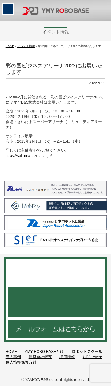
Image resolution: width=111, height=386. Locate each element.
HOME (10, 46)
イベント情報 (26, 46)
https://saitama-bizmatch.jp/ (29, 155)
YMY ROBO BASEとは (44, 351)
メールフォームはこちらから (55, 329)
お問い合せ (92, 357)
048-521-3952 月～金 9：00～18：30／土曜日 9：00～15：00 (55, 302)
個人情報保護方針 (21, 362)
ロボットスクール (87, 351)
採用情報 (67, 357)
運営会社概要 (40, 357)
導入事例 (13, 357)
